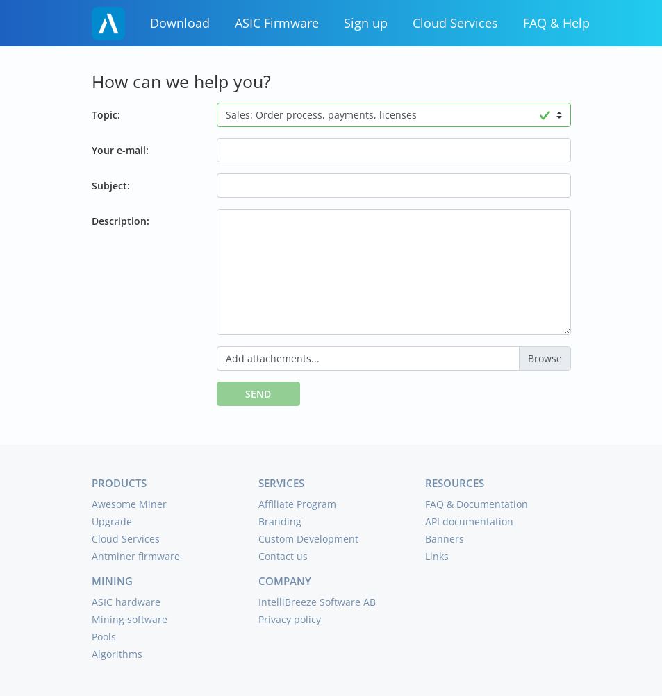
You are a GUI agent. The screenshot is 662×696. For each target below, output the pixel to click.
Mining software (129, 619)
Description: (120, 221)
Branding (279, 521)
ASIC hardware (126, 602)
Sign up (366, 23)
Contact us (283, 556)
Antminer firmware (136, 556)
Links (437, 556)
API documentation (469, 521)
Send (258, 393)
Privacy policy (289, 619)
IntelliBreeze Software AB (317, 602)
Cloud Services (455, 23)
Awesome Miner (129, 504)
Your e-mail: (120, 150)
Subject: (111, 185)
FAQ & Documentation (476, 504)
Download (180, 23)
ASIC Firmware (277, 23)
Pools (104, 636)
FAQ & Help (556, 23)
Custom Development (308, 538)
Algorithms (117, 654)
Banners (444, 538)
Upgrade (112, 521)
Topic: (106, 114)
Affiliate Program (297, 504)
